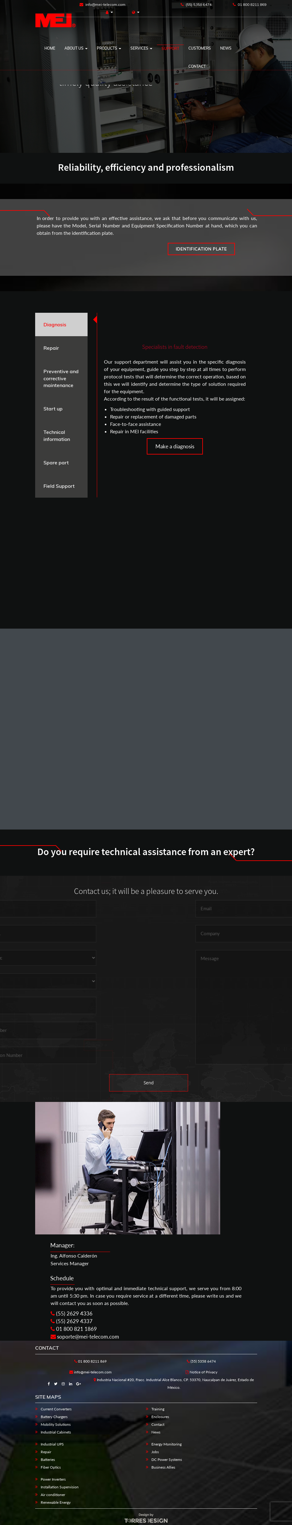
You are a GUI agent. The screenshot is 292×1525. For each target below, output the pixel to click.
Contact (197, 66)
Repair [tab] (51, 348)
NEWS (226, 48)
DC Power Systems (166, 1459)
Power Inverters (53, 1479)
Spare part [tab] (56, 462)
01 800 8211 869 (249, 4)
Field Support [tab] (59, 486)
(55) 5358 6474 (196, 4)
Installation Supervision (60, 1487)
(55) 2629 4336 (72, 1313)
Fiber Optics (51, 1467)
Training (157, 1409)
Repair (46, 1452)
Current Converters (56, 1409)
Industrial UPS (52, 1444)
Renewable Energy (56, 1502)
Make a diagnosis (174, 446)
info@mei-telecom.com (102, 4)
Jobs (155, 1452)
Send (149, 1083)
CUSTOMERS (199, 48)
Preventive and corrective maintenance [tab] (61, 378)
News (155, 1432)
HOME (49, 48)
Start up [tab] (53, 409)
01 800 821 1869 (74, 1329)
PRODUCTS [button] (109, 48)
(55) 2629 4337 (72, 1321)
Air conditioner (53, 1494)
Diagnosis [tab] (54, 324)
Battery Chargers (54, 1416)
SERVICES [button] (141, 48)
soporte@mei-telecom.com (85, 1336)
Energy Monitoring (166, 1444)
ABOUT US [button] (76, 48)
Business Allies (163, 1467)
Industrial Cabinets (56, 1432)
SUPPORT (170, 48)
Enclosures (160, 1416)
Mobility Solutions (56, 1424)
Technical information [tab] (56, 435)
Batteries (48, 1459)
